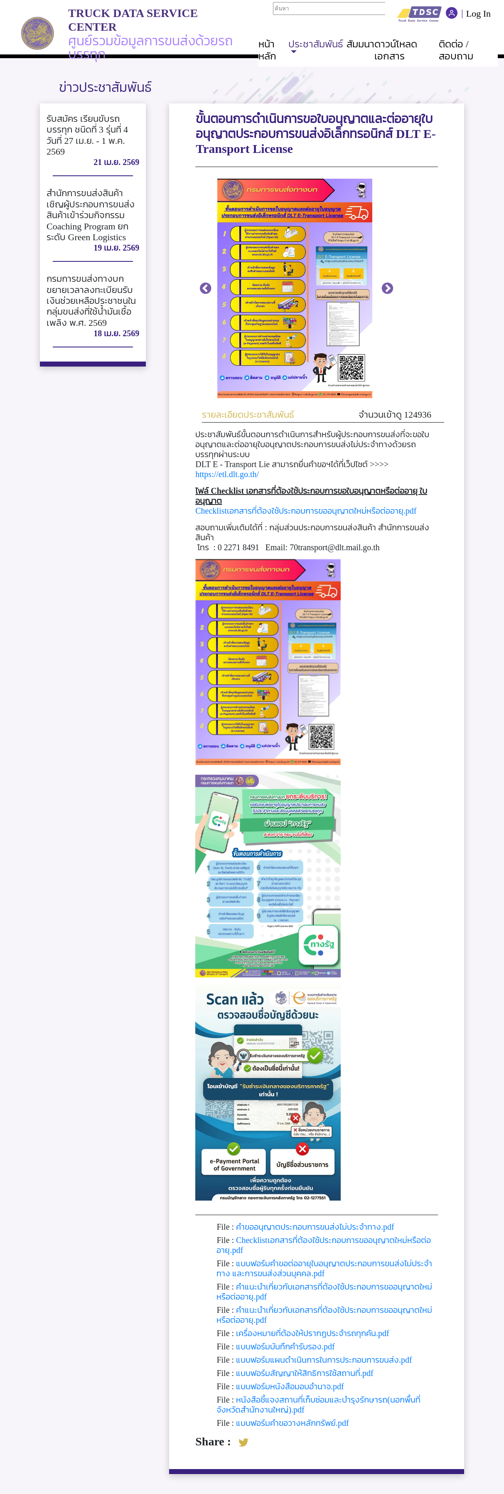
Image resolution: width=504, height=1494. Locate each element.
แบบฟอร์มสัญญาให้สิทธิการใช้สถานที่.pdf (305, 1373)
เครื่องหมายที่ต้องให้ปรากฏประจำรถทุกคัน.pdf (312, 1333)
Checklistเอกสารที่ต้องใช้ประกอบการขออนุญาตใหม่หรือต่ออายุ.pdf (305, 511)
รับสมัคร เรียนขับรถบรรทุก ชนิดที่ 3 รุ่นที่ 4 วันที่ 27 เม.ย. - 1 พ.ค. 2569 (87, 135)
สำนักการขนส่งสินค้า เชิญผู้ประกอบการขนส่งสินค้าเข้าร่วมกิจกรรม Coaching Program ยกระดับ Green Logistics (91, 215)
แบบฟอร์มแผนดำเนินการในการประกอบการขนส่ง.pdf (324, 1360)
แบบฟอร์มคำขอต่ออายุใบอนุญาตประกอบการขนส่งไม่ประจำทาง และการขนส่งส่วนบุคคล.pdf (324, 1268)
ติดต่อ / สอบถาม (456, 50)
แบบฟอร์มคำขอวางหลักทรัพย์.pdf (292, 1423)
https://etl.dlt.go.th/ (227, 474)
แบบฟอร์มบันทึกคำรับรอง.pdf (285, 1346)
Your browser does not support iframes (329, 12)
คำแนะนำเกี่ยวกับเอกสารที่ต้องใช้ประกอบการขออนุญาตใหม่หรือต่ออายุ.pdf (324, 1291)
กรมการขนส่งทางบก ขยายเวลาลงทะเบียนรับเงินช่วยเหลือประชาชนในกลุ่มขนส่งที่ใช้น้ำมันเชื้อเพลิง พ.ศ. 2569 (91, 301)
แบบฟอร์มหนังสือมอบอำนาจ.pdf (290, 1386)
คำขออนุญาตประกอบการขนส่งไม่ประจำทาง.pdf (315, 1227)
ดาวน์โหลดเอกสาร (395, 50)
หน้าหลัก (267, 50)
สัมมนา (360, 44)
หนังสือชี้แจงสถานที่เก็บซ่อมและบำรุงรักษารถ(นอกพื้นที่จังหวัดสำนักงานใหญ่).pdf (318, 1404)
